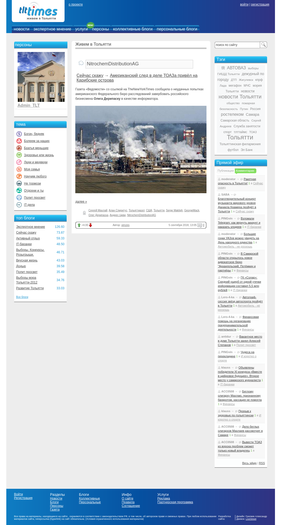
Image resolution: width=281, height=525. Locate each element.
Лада (223, 85)
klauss (225, 367)
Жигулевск (246, 79)
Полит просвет (34, 198)
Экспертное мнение (30, 227)
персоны (100, 29)
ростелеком (232, 114)
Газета (55, 509)
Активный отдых (28, 238)
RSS (262, 463)
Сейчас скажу (26, 232)
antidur (226, 336)
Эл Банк (246, 150)
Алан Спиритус (118, 210)
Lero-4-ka (228, 297)
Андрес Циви (118, 215)
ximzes (125, 225)
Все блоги (22, 297)
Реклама (163, 498)
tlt (223, 68)
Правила (128, 502)
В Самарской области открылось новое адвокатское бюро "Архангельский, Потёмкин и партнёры (238, 262)
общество (233, 103)
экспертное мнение (52, 29)
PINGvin (227, 218)
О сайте (127, 498)
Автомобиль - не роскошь (235, 246)
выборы (253, 68)
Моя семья (32, 169)
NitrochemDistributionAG (141, 215)
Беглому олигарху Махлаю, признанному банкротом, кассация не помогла (240, 395)
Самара (252, 114)
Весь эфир (249, 463)
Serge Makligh (174, 210)
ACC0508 (227, 391)
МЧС (247, 85)
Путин (244, 109)
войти (244, 4)
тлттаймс (240, 132)
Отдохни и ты (34, 190)
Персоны (56, 506)
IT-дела (29, 205)
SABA (225, 194)
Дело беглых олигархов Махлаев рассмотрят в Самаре (240, 431)
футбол (233, 150)
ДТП (234, 79)
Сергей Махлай (97, 210)
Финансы (242, 270)
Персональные (90, 502)
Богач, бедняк (34, 134)
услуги (81, 29)
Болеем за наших (37, 141)
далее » (81, 201)
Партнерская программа (175, 502)
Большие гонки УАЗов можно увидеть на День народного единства (238, 238)
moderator (228, 179)
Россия (255, 109)
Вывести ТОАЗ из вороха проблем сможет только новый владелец (240, 446)
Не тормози (32, 183)
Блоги (54, 502)
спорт (228, 132)
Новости (56, 498)
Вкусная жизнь (27, 260)
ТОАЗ (253, 132)
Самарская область (234, 120)
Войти (18, 494)
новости (21, 29)
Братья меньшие (36, 148)
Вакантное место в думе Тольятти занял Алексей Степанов (240, 340)
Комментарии (245, 170)
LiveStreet (251, 519)
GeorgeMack (191, 210)
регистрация (260, 4)
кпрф (259, 80)
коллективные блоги (133, 29)
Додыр (21, 266)
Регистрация (23, 498)
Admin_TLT (29, 105)
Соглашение (131, 506)
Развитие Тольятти (30, 288)
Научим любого (35, 176)
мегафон (235, 85)
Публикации (226, 170)
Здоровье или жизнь (39, 155)
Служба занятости (247, 126)
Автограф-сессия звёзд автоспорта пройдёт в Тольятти (240, 301)
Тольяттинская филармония (240, 144)
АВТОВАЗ (236, 68)
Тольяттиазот (137, 210)
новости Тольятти (240, 96)
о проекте (75, 4)
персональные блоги (177, 29)
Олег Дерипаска (98, 215)
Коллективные (89, 498)
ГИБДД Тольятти (228, 74)
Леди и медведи (35, 162)
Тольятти (159, 210)
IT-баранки (24, 244)
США (149, 210)
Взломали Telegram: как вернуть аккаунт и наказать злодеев (239, 222)
